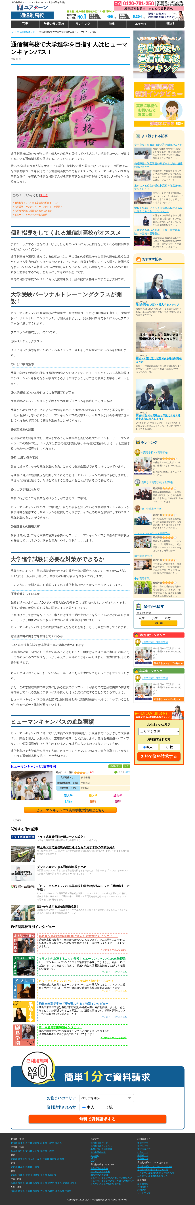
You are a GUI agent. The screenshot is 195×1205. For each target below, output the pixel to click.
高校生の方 (142, 1146)
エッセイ (141, 23)
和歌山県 (52, 1175)
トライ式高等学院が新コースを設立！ (61, 836)
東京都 (14, 1159)
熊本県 (36, 1191)
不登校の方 (142, 1158)
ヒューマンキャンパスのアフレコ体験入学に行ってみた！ (76, 981)
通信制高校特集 (98, 1152)
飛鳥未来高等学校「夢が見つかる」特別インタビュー (73, 1003)
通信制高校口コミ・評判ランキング (154, 1166)
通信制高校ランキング (101, 1146)
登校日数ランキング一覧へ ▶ (168, 663)
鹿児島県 (59, 1191)
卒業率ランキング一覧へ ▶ (167, 699)
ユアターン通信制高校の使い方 (152, 1175)
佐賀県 (21, 1191)
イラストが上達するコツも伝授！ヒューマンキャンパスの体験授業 (82, 958)
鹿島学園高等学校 (99, 1168)
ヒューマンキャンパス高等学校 (33, 766)
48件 (127, 772)
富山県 (29, 1151)
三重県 (36, 1167)
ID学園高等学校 (143, 555)
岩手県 (29, 1143)
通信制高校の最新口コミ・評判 (152, 1169)
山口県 (43, 1183)
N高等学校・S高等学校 (154, 452)
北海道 (14, 1143)
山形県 (51, 1143)
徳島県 (51, 1183)
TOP (25, 23)
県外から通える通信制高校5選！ (58, 906)
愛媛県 (66, 1183)
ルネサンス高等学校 (100, 1171)
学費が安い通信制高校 (101, 1149)
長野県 (21, 1151)
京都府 (29, 1175)
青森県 (21, 1143)
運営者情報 (142, 1183)
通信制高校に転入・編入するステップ (157, 304)
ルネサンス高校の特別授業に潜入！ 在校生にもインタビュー (78, 936)
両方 (166, 618)
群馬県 (53, 1159)
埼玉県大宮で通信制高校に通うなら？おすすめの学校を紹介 (76, 847)
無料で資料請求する (159, 756)
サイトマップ (143, 1193)
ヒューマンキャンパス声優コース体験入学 (111, 1177)
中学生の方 (142, 1143)
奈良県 (43, 1175)
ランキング (83, 23)
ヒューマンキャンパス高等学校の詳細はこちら (70, 810)
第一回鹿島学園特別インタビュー (60, 1027)
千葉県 (38, 1159)
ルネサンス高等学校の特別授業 (106, 1184)
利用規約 (141, 1190)
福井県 (43, 1151)
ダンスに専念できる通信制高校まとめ (61, 867)
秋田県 (43, 1143)
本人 (147, 747)
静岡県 (29, 1167)
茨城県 (46, 1159)
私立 (140, 618)
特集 (112, 23)
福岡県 (14, 1191)
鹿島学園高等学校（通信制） (157, 482)
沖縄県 (68, 1191)
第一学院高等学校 (151, 508)
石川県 (36, 1151)
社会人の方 (142, 1152)
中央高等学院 (142, 578)
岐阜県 (21, 1167)
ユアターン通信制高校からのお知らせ (155, 1172)
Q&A (93, 1161)
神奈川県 (22, 1159)
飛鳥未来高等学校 (99, 1174)
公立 (153, 618)
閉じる (44, 195)
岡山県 (29, 1183)
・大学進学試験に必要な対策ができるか (32, 210)
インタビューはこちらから (114, 949)
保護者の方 (142, 1155)
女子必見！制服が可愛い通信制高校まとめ (158, 144)
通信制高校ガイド (99, 1143)
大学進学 (17, 820)
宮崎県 (51, 1191)
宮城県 (36, 1143)
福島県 (58, 1143)
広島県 (36, 1183)
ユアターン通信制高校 (96, 1199)
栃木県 (60, 1159)
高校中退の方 (143, 1149)
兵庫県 (21, 1175)
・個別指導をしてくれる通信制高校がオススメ (35, 202)
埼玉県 (31, 1159)
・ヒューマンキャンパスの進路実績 (29, 214)
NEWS (170, 23)
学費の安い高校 (54, 23)
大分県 (43, 1191)
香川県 (58, 1183)
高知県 (73, 1183)
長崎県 (29, 1191)
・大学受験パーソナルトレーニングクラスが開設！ (37, 206)
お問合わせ (142, 1187)
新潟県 (14, 1151)
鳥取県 (14, 1183)
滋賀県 (36, 1175)
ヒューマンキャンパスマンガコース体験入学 (112, 1181)
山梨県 (51, 1151)
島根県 (21, 1183)
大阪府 (14, 1175)
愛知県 (14, 1167)
